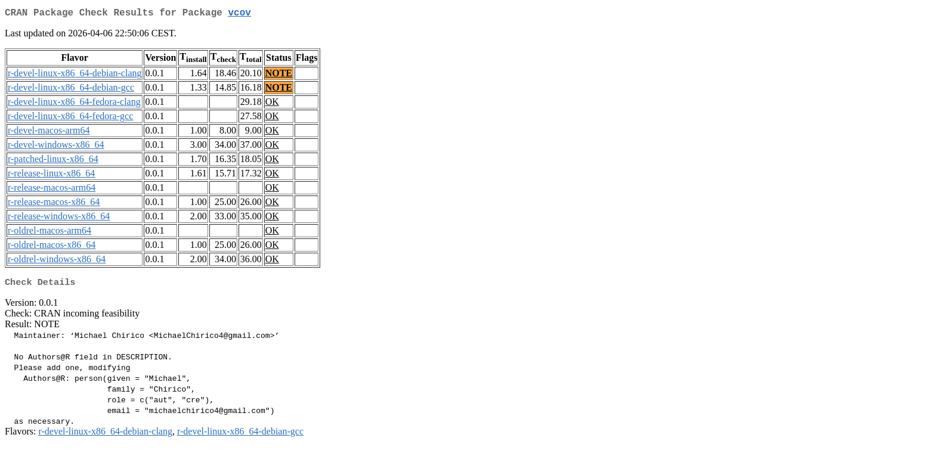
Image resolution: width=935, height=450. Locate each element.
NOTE (278, 75)
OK (272, 104)
